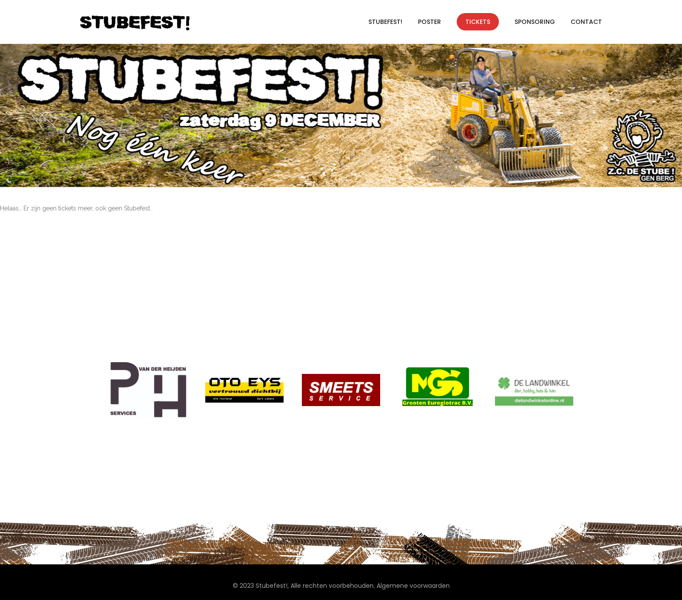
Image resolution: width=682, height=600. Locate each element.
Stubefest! (385, 21)
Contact (586, 21)
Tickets (477, 21)
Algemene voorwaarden (413, 585)
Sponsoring (535, 21)
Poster (429, 21)
